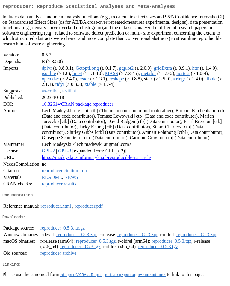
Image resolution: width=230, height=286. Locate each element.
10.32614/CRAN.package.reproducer (77, 105)
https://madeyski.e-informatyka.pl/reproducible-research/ (96, 158)
